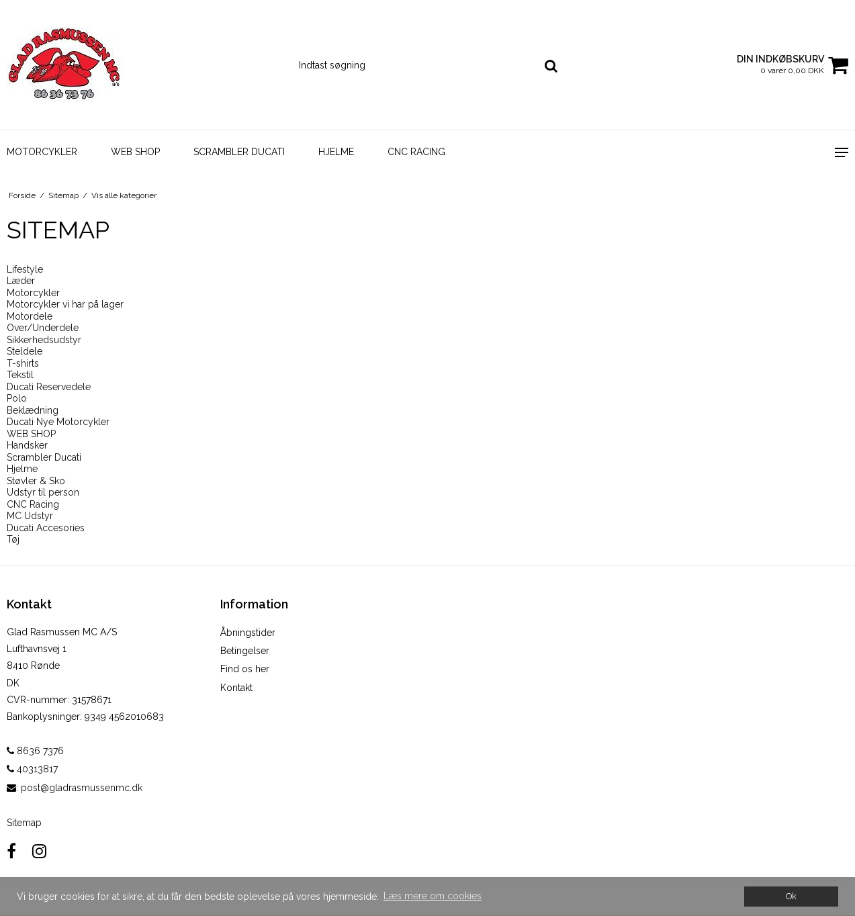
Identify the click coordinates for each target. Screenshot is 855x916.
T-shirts (23, 363)
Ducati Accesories (46, 527)
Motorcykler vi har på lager (65, 304)
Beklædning (32, 410)
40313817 (32, 769)
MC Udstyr (30, 515)
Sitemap (24, 822)
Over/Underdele (43, 327)
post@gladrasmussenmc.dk (81, 787)
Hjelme (336, 151)
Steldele (24, 351)
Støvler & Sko (36, 480)
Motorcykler (42, 151)
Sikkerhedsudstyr (44, 339)
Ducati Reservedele (49, 386)
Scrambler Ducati (239, 151)
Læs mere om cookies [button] (433, 895)
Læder (21, 280)
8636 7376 (35, 750)
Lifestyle (25, 269)
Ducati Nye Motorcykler (58, 421)
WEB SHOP (135, 151)
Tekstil (20, 374)
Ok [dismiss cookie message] (791, 896)
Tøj (13, 539)
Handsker (27, 445)
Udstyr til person (43, 492)
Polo (17, 398)
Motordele (29, 316)
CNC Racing (416, 151)
